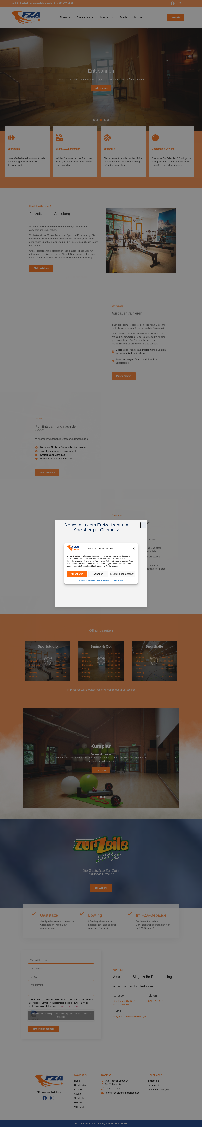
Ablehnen (99, 574)
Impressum (118, 580)
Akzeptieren (77, 574)
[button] (133, 548)
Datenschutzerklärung (105, 580)
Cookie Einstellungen (87, 580)
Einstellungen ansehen (123, 574)
